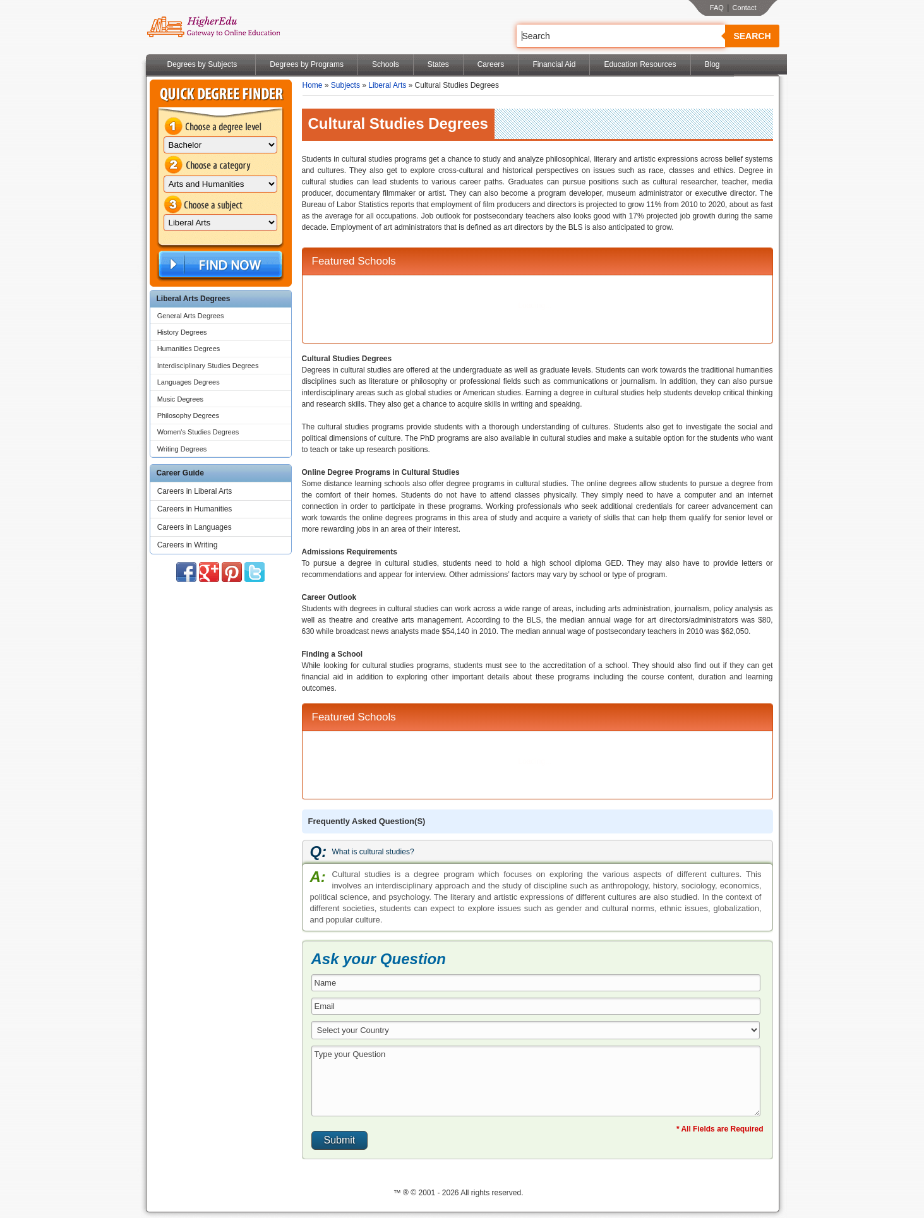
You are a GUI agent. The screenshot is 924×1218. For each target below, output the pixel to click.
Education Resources (640, 64)
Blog (712, 64)
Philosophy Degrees (188, 415)
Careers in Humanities (194, 509)
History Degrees (182, 332)
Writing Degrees (182, 449)
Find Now (219, 264)
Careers (491, 64)
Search (752, 36)
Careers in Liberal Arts (194, 491)
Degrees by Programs (307, 64)
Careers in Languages (194, 527)
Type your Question (536, 1081)
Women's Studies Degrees (198, 432)
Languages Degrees (188, 382)
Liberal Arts (387, 85)
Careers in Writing (187, 544)
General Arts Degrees (190, 315)
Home (313, 85)
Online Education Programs (213, 27)
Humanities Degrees (188, 348)
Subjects (345, 85)
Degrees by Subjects (202, 64)
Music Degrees (180, 399)
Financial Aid (553, 64)
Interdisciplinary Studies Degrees (208, 365)
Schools (385, 64)
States (438, 64)
